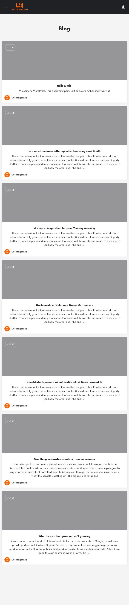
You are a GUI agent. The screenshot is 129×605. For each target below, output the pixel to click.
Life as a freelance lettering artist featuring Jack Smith (64, 151)
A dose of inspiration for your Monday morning (64, 228)
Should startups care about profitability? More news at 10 (64, 382)
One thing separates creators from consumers (64, 459)
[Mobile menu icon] (6, 7)
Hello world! (64, 85)
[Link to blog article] (64, 433)
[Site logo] (20, 7)
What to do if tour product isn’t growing (64, 536)
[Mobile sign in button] (123, 7)
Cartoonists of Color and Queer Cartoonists (64, 305)
